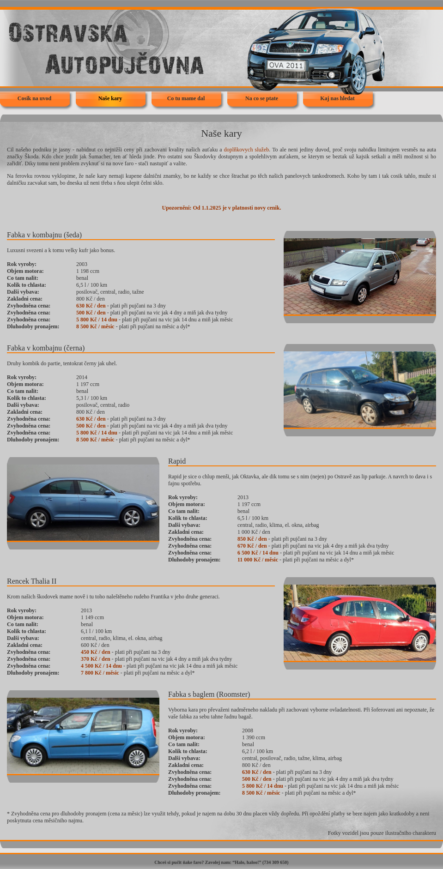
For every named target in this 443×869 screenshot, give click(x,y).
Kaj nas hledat (337, 98)
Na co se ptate (261, 98)
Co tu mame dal (186, 98)
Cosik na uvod (34, 98)
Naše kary (110, 98)
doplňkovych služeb (246, 149)
